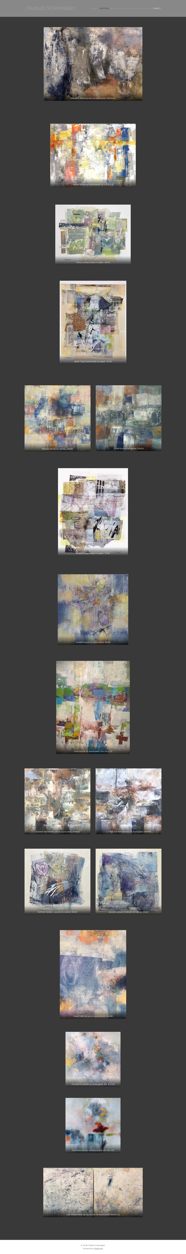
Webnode (98, 1248)
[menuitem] (96, 8)
